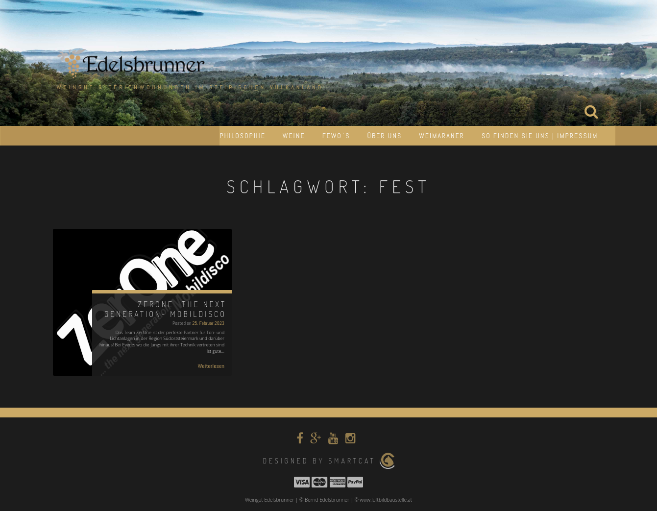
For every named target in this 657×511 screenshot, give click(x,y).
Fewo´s (336, 135)
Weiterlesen (210, 366)
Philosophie (242, 135)
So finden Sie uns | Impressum (540, 135)
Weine (294, 135)
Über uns (384, 135)
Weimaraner (441, 135)
